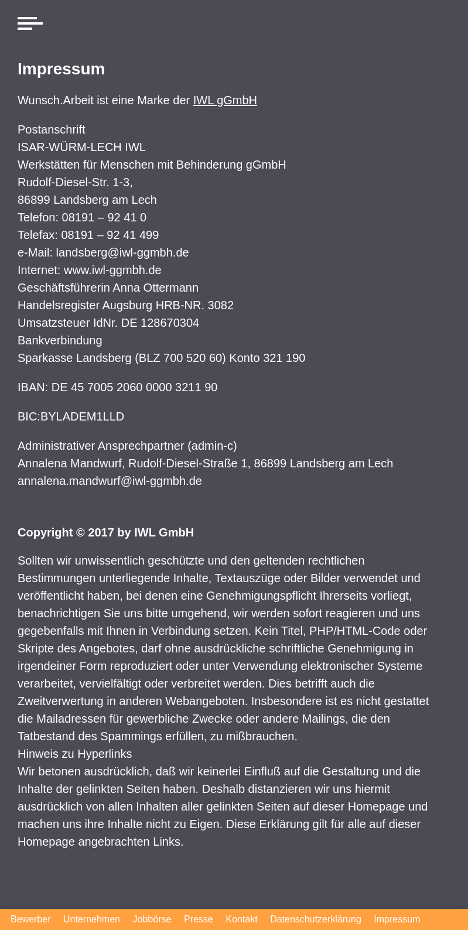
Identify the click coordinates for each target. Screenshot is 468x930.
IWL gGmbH (225, 100)
